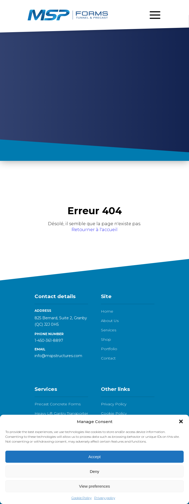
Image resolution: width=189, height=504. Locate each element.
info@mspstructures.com (58, 355)
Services (108, 330)
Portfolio (109, 348)
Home (107, 311)
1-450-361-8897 (49, 340)
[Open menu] (155, 15)
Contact (108, 358)
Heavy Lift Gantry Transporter (61, 413)
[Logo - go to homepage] (68, 15)
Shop (106, 339)
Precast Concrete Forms (58, 404)
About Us (110, 320)
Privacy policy (104, 498)
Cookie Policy (81, 498)
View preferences (94, 486)
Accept (94, 456)
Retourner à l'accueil (94, 229)
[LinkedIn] (38, 370)
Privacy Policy (113, 404)
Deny (94, 471)
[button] (181, 421)
